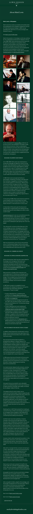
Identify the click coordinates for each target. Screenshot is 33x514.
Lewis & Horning (7, 215)
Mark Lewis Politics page (16, 493)
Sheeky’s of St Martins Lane (10, 269)
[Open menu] (16, 5)
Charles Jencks (7, 52)
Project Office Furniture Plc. (20, 295)
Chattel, (5, 278)
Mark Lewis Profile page (11, 34)
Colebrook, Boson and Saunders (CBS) (15, 309)
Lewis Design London (23, 465)
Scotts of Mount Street (17, 267)
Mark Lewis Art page (15, 496)
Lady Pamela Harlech (18, 52)
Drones (19, 265)
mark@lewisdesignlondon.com (16, 509)
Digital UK (14, 298)
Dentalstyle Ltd (22, 319)
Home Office (18, 142)
